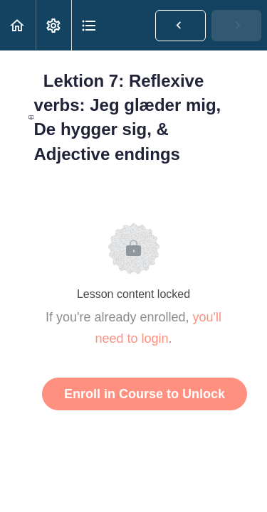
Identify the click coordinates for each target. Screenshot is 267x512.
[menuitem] (53, 25)
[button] (18, 25)
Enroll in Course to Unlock (144, 394)
